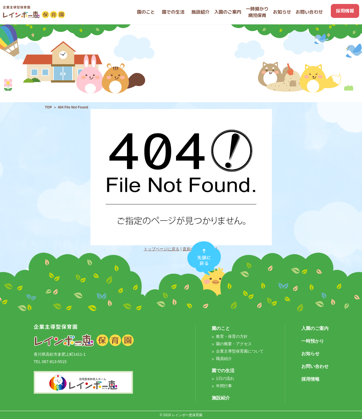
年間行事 (224, 386)
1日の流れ (225, 378)
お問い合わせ (315, 366)
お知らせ (310, 353)
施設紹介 (221, 397)
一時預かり (312, 341)
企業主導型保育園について (240, 351)
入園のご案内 (315, 328)
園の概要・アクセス (234, 344)
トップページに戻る (161, 249)
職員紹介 (224, 358)
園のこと (221, 328)
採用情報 (310, 379)
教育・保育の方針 (232, 336)
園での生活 (223, 370)
